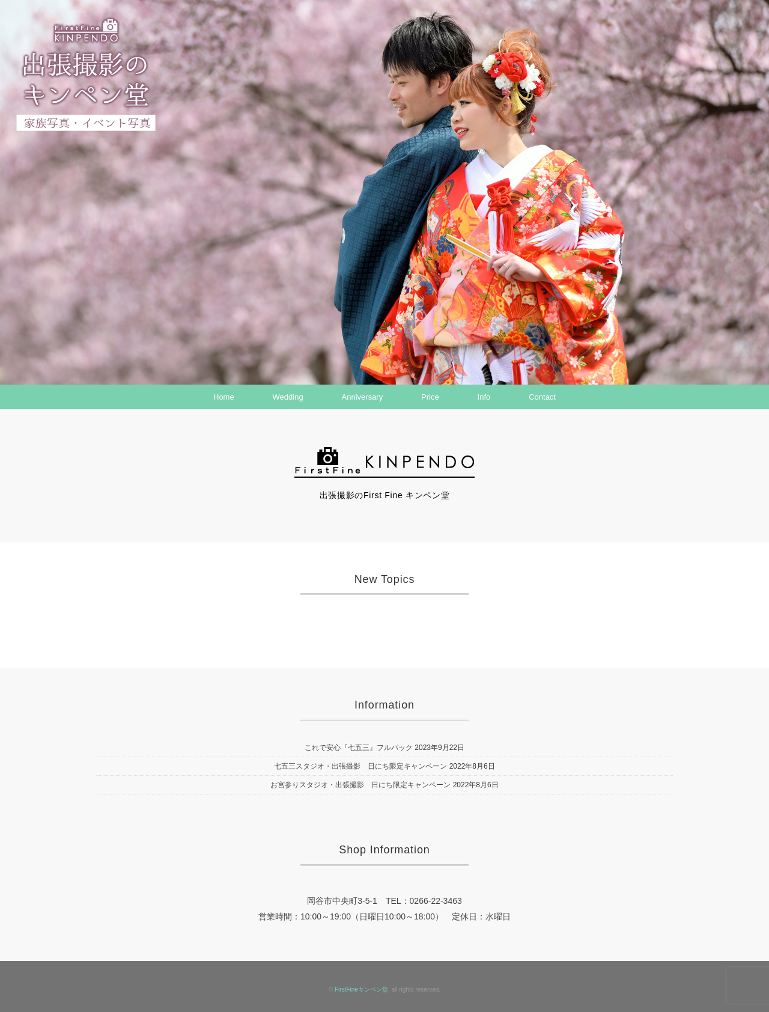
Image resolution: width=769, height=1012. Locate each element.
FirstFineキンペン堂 (361, 989)
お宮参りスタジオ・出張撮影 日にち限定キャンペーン (360, 785)
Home (223, 396)
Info (484, 396)
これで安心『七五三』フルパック (359, 747)
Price (430, 396)
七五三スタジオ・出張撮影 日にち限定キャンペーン (360, 766)
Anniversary (362, 396)
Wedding (288, 396)
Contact (542, 396)
